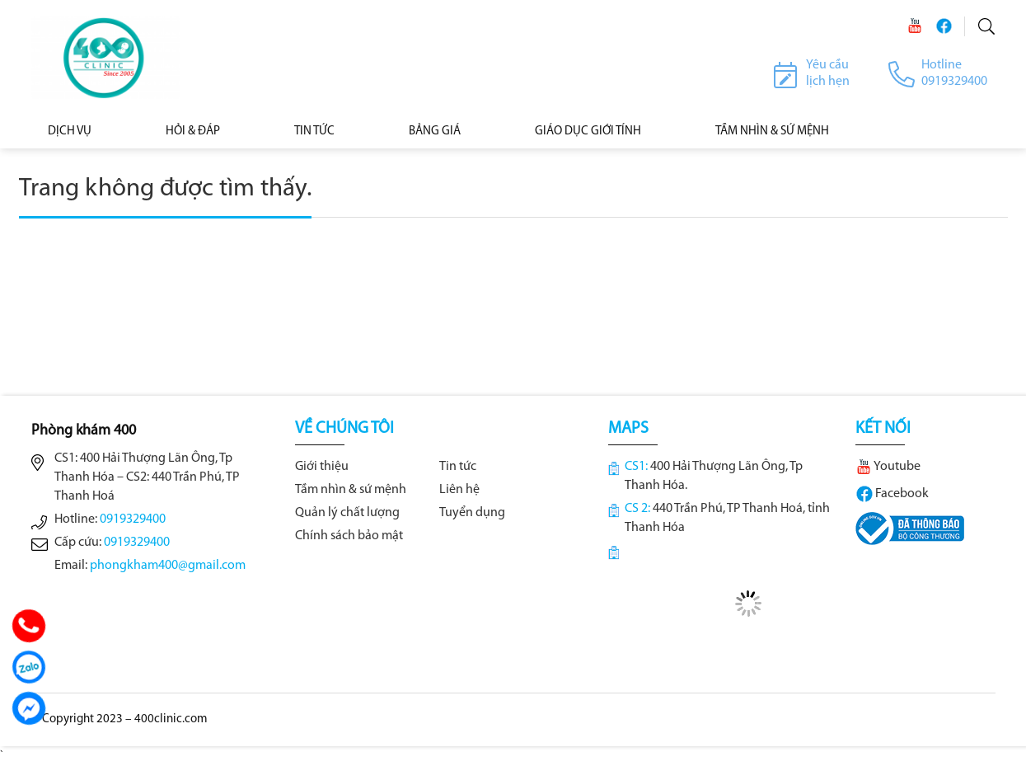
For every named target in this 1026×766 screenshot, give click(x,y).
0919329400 (133, 519)
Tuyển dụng (472, 512)
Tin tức (314, 131)
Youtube (888, 466)
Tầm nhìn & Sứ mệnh (772, 131)
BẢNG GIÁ (435, 131)
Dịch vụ (69, 131)
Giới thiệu (322, 466)
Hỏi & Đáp (193, 131)
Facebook (892, 493)
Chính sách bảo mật (349, 536)
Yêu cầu (827, 65)
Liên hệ (459, 489)
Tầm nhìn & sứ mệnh (350, 489)
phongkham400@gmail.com (168, 565)
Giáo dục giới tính (588, 131)
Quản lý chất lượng (347, 512)
